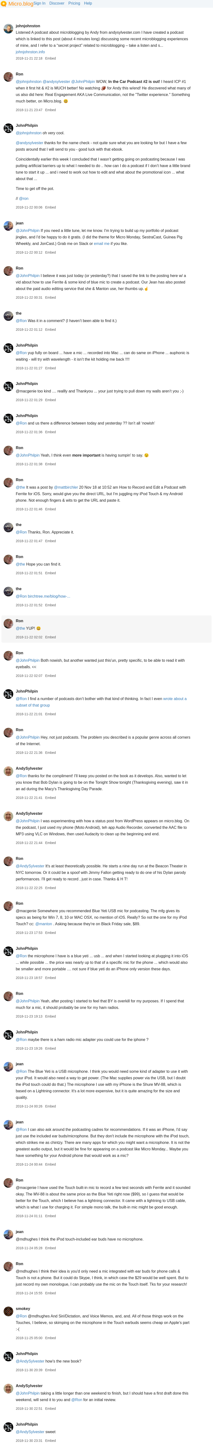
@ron (23, 198)
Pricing (74, 3)
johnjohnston (28, 26)
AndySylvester (29, 768)
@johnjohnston (28, 82)
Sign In (39, 3)
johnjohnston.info (30, 52)
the (18, 313)
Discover (56, 3)
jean (19, 223)
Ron (19, 74)
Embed (50, 58)
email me (102, 244)
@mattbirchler (66, 487)
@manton (43, 924)
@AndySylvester (30, 866)
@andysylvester (56, 82)
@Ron (21, 321)
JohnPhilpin (27, 125)
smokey (23, 1309)
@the (20, 487)
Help (88, 3)
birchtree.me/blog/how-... (49, 596)
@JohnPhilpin (83, 82)
